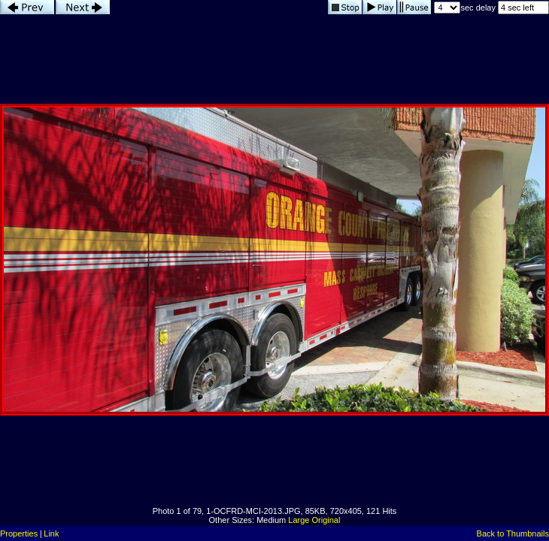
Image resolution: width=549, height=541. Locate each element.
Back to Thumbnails (513, 533)
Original (326, 519)
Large (298, 519)
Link (51, 533)
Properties (19, 533)
